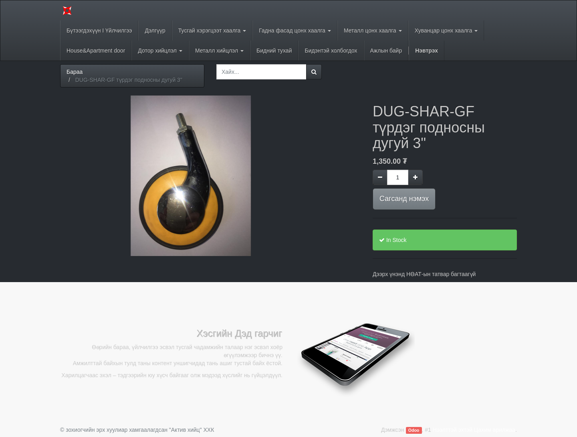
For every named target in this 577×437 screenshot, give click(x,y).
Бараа (75, 72)
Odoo (413, 430)
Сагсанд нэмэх (404, 199)
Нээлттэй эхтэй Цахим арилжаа (474, 430)
